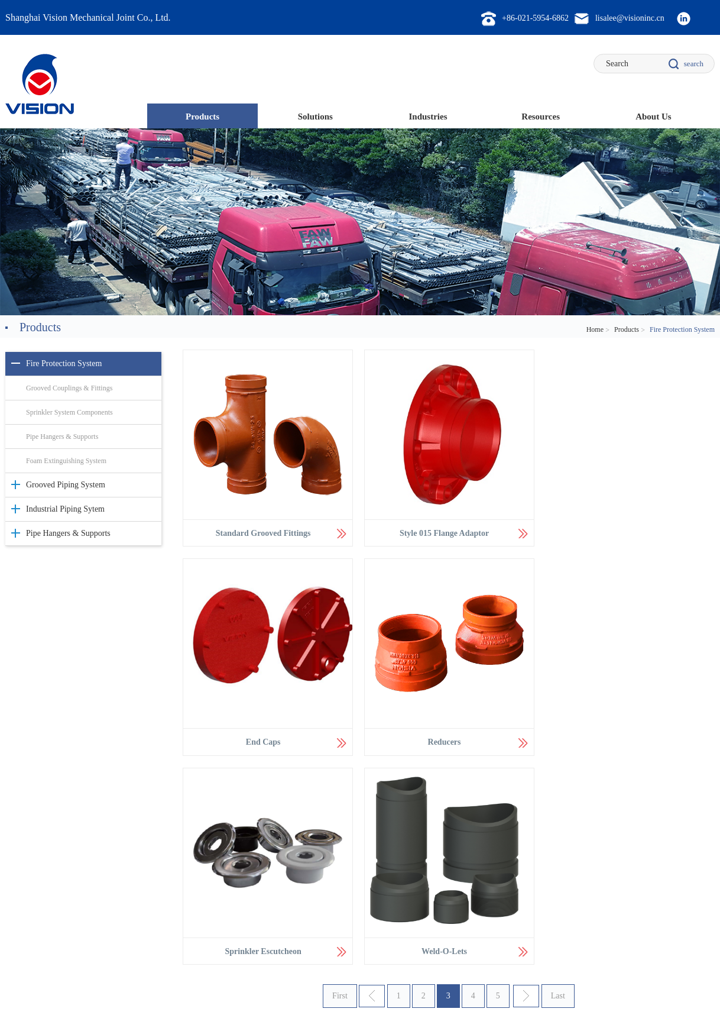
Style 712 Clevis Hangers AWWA (473, 907)
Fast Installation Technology (189, 891)
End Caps (620, 531)
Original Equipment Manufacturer (335, 922)
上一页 (372, 783)
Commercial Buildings (319, 876)
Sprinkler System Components (69, 412)
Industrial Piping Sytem (65, 509)
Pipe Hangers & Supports (62, 436)
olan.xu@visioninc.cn (659, 904)
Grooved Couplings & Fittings (69, 388)
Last (558, 782)
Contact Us (24, 999)
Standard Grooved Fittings (262, 531)
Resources (540, 116)
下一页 (526, 783)
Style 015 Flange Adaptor (441, 531)
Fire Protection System (64, 363)
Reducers (261, 737)
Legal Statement (122, 999)
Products (202, 116)
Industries (427, 116)
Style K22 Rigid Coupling (463, 876)
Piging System (169, 876)
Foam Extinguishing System (66, 461)
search (693, 63)
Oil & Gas (301, 907)
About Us (653, 116)
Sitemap (69, 999)
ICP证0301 (298, 1015)
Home (595, 329)
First (340, 782)
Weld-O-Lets (620, 737)
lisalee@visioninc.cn (658, 872)
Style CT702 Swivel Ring (462, 891)
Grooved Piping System (65, 484)
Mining (297, 891)
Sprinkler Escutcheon (441, 737)
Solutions (315, 116)
